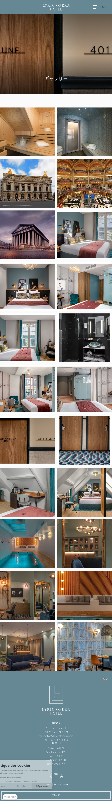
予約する (56, 795)
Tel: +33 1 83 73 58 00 (56, 740)
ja (107, 679)
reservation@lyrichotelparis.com (56, 736)
